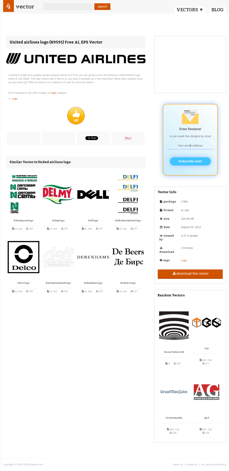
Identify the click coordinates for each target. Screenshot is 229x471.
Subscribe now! (190, 161)
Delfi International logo (128, 220)
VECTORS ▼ (190, 9)
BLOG (217, 9)
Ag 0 (206, 418)
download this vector (190, 273)
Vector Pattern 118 (174, 352)
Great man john (174, 418)
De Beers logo (128, 283)
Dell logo (93, 220)
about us (178, 464)
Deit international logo (58, 283)
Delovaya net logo (23, 220)
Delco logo (24, 283)
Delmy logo (58, 220)
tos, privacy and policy (213, 464)
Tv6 (207, 348)
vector (25, 6)
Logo (53, 92)
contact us (192, 464)
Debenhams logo (93, 283)
